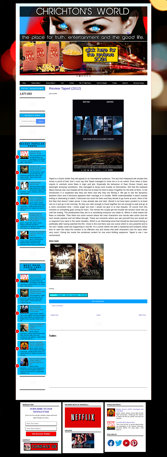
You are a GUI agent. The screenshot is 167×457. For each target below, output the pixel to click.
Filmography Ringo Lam (35, 183)
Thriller (83, 295)
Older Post (142, 315)
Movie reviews (72, 295)
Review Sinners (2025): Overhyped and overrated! (37, 199)
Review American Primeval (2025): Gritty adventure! (37, 327)
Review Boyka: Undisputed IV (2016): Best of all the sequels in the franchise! (38, 217)
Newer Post (54, 315)
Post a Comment (57, 306)
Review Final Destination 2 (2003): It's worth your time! (37, 308)
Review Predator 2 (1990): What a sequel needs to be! (38, 361)
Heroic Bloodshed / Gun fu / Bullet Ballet (38, 233)
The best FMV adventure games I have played (37, 168)
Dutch (60, 295)
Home (99, 315)
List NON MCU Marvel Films (35, 152)
